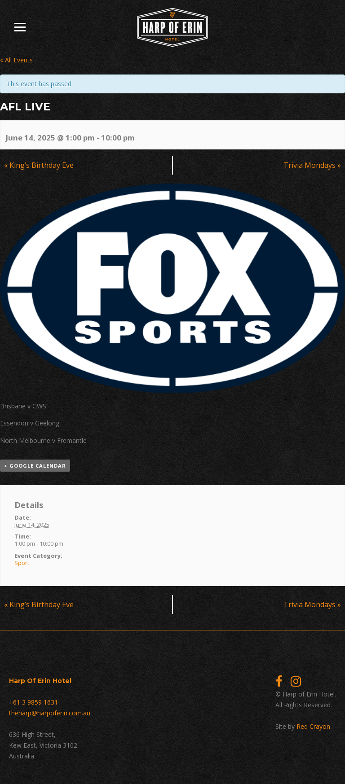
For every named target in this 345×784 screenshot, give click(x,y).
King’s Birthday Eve (39, 165)
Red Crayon (313, 726)
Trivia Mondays (312, 165)
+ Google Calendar (35, 465)
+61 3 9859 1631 (33, 702)
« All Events (16, 60)
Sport (21, 563)
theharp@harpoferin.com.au (49, 713)
